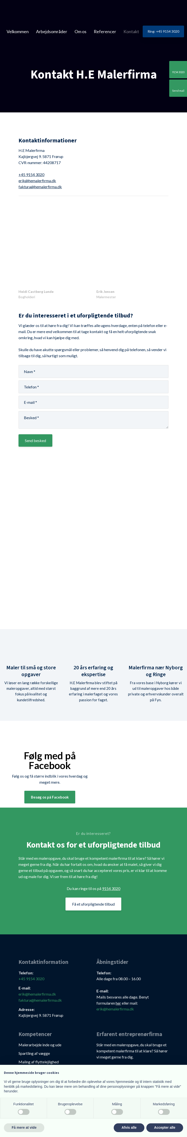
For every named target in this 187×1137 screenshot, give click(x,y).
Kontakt (131, 31)
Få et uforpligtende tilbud (93, 904)
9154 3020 (111, 888)
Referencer (105, 31)
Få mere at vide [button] (24, 1127)
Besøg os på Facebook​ (50, 797)
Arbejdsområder (51, 31)
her (118, 1003)
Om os (80, 31)
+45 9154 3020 (31, 174)
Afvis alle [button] (129, 1127)
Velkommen (18, 31)
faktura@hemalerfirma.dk (40, 186)
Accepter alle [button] (164, 1127)
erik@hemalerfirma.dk (37, 180)
